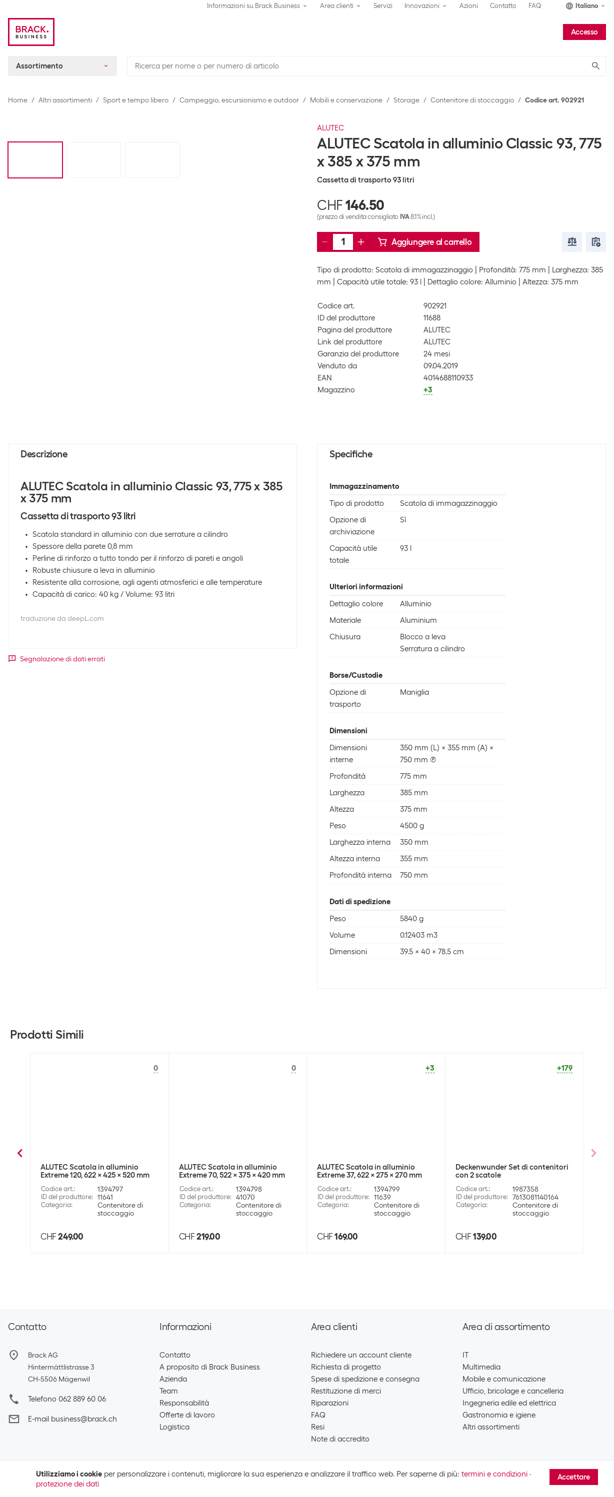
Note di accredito (340, 1439)
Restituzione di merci (346, 1391)
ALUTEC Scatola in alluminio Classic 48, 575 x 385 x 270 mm (368, 1171)
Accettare (574, 1477)
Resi (317, 1427)
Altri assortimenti (65, 100)
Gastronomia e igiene (499, 1415)
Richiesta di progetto (346, 1367)
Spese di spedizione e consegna (365, 1379)
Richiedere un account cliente (361, 1355)
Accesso (584, 31)
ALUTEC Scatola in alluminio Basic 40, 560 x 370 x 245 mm (99, 1171)
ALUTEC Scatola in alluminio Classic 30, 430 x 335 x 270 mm (507, 1171)
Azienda (173, 1379)
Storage (407, 100)
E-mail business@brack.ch (72, 1419)
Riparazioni (329, 1403)
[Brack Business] (31, 32)
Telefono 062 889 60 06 (67, 1399)
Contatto (503, 5)
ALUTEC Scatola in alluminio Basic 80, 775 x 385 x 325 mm (238, 1171)
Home (18, 100)
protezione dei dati (67, 1484)
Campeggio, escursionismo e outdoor (239, 100)
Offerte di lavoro (187, 1415)
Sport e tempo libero (135, 100)
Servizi (383, 5)
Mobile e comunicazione (504, 1379)
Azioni (469, 5)
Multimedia (481, 1367)
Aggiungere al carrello (425, 242)
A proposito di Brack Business (210, 1367)
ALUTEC (330, 127)
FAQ (535, 5)
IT (465, 1355)
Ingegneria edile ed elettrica (509, 1403)
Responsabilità (184, 1403)
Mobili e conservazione (346, 100)
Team (169, 1391)
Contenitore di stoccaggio (472, 100)
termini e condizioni (495, 1474)
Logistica (175, 1427)
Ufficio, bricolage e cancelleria (513, 1391)
